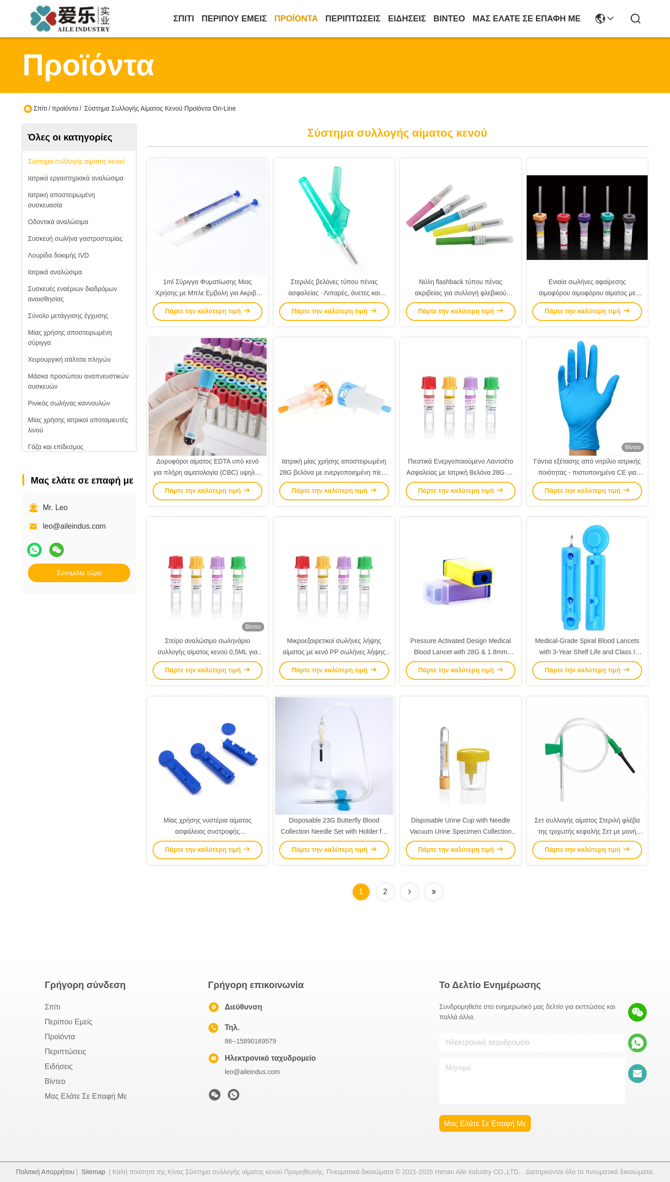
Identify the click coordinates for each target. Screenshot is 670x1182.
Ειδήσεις (407, 18)
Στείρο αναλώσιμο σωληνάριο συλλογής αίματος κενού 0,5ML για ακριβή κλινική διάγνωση (207, 652)
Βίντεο (449, 18)
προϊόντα (296, 18)
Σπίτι (183, 18)
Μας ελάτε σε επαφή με (527, 18)
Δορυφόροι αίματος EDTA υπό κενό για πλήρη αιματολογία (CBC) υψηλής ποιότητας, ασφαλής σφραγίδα (208, 472)
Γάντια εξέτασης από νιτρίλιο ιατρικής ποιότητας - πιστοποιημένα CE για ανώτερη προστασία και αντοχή (587, 472)
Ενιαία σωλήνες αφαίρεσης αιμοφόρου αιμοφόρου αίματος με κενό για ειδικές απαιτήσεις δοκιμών (587, 293)
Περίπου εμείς (234, 18)
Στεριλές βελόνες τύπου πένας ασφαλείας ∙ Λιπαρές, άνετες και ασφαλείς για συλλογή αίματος (334, 293)
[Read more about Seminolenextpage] (409, 891)
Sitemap (93, 1171)
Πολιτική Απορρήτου (45, 1171)
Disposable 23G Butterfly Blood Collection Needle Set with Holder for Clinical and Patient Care (334, 831)
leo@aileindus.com (74, 526)
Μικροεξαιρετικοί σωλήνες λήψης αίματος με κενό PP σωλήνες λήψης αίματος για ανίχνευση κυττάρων (334, 652)
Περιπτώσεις (353, 18)
